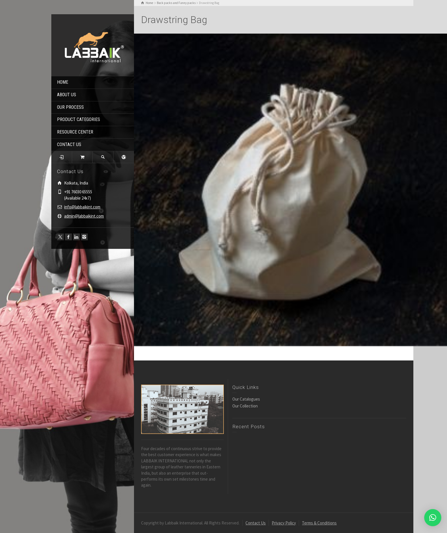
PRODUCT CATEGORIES (78, 119)
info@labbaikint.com (82, 207)
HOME (62, 82)
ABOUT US (66, 94)
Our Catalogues (246, 399)
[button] (432, 517)
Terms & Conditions (319, 523)
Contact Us (255, 523)
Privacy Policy (284, 523)
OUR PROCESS (70, 107)
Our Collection (245, 406)
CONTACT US (69, 144)
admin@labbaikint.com (84, 216)
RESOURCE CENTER (75, 132)
